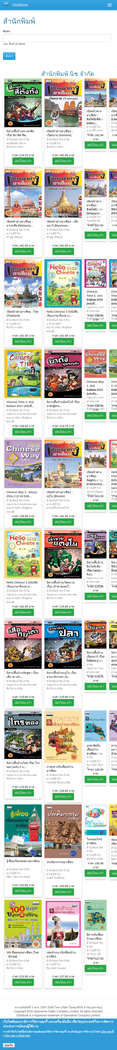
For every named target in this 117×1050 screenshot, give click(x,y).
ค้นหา (6, 31)
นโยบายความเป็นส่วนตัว (17, 1035)
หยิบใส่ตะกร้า (23, 161)
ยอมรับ (9, 1045)
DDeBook (20, 5)
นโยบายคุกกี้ (107, 1031)
